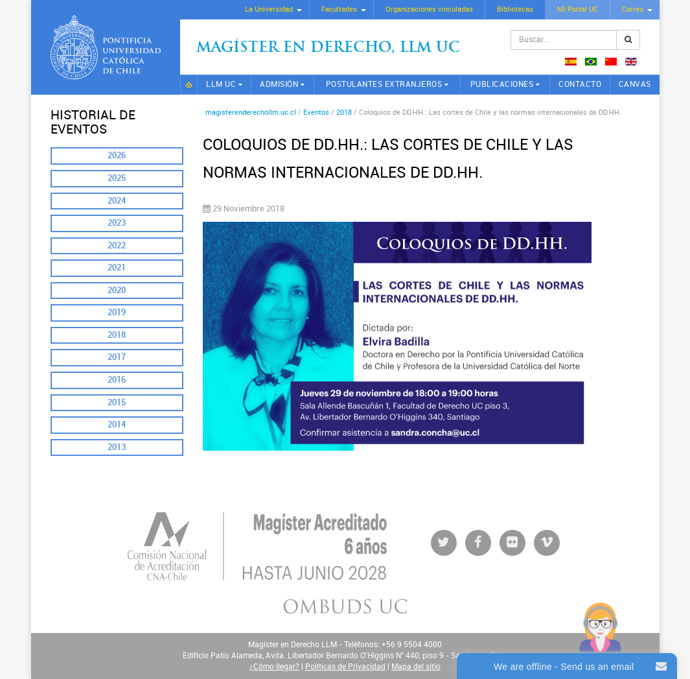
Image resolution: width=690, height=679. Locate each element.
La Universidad (269, 9)
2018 (117, 335)
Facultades (339, 9)
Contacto (579, 84)
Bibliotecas (515, 9)
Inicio (189, 85)
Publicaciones (502, 84)
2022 (117, 245)
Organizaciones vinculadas (429, 9)
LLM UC (221, 84)
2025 (117, 178)
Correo (632, 9)
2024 (117, 201)
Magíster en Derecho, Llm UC (328, 48)
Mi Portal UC (577, 9)
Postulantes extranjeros (384, 84)
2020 (117, 290)
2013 (117, 447)
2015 (117, 402)
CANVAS (635, 84)
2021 (117, 267)
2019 (117, 312)
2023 (117, 223)
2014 (117, 424)
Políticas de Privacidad (345, 666)
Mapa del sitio (416, 666)
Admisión (279, 84)
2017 (117, 357)
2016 (117, 380)
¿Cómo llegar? (274, 666)
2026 (117, 155)
